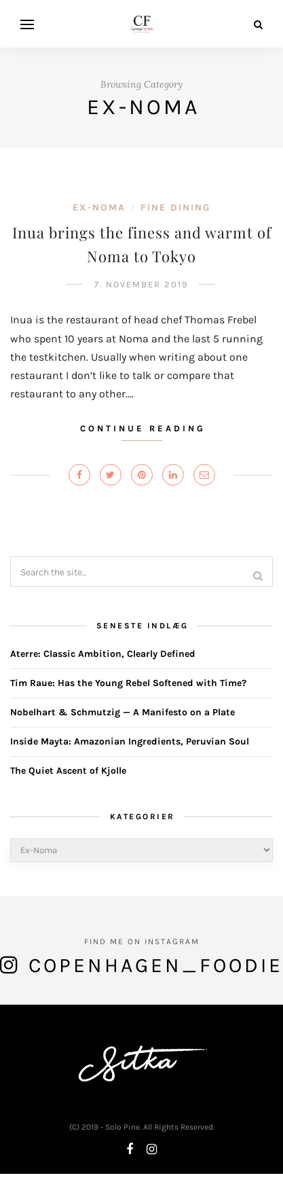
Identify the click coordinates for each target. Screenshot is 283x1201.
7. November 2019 (141, 284)
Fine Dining (175, 207)
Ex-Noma (99, 207)
